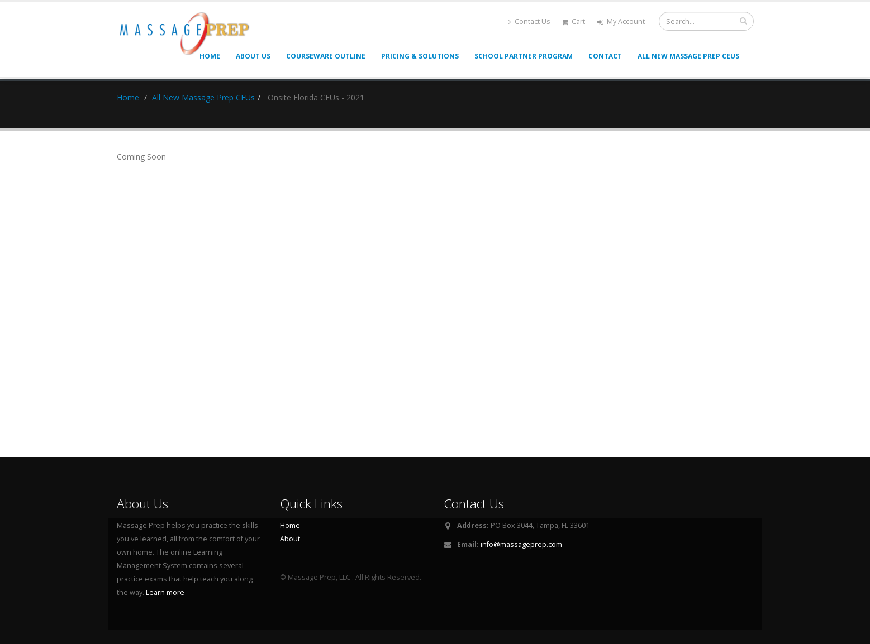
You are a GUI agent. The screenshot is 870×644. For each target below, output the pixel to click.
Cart (573, 21)
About (290, 539)
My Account (621, 21)
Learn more (165, 592)
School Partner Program (523, 56)
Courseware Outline (325, 56)
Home (128, 97)
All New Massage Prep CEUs (688, 56)
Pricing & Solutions (420, 56)
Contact (605, 56)
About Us (253, 56)
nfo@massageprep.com (522, 544)
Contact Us (529, 21)
